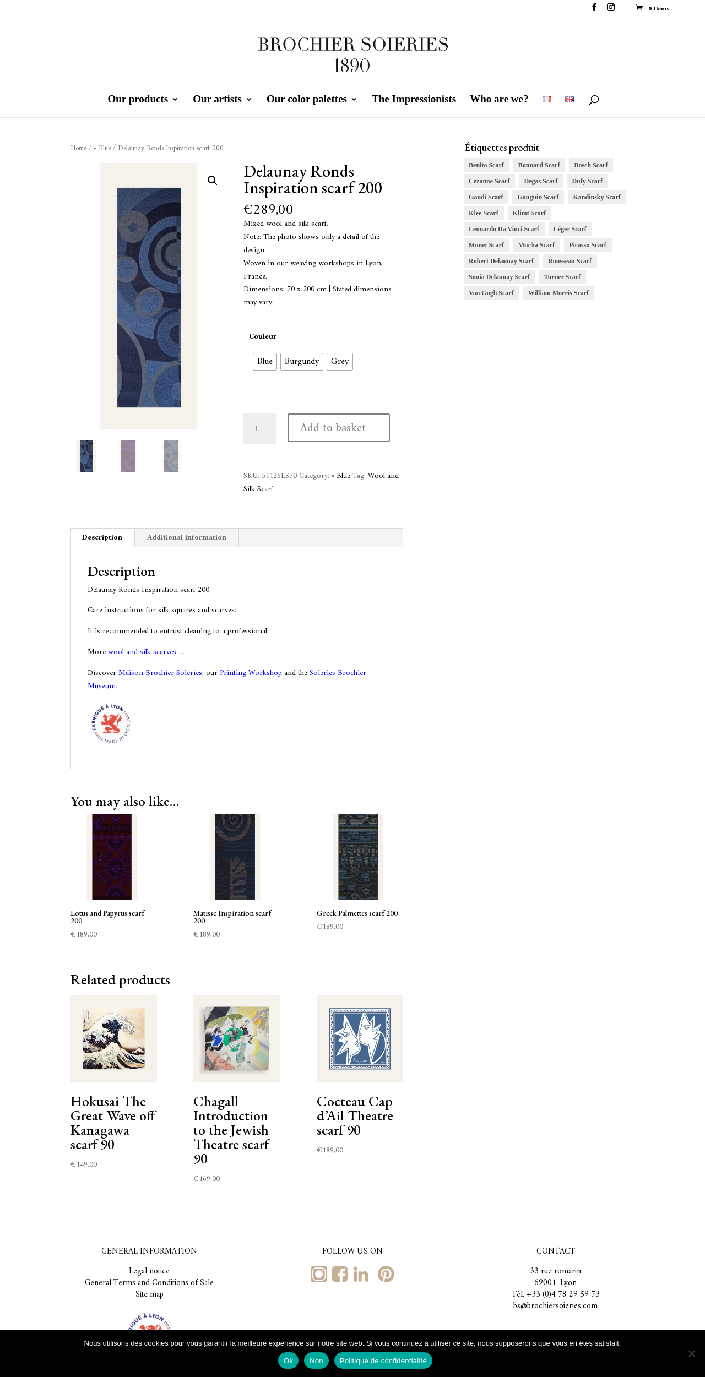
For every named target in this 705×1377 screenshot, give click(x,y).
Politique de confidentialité (383, 1361)
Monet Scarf (486, 245)
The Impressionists (414, 100)
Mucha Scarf (536, 245)
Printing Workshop (251, 673)
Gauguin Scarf (537, 197)
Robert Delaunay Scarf (501, 261)
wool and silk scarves (142, 652)
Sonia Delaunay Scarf (499, 277)
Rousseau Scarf (570, 261)
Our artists (217, 100)
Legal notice (149, 1271)
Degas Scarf (540, 181)
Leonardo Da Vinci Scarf (504, 229)
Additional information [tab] (186, 538)
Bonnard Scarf (539, 165)
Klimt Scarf (529, 213)
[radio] (264, 361)
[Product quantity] (259, 428)
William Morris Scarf (558, 293)
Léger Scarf (570, 229)
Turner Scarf (562, 277)
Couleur (262, 337)
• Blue (102, 149)
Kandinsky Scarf (596, 197)
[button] (213, 181)
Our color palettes (307, 100)
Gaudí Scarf (486, 197)
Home (78, 149)
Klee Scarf (483, 213)
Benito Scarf (486, 165)
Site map (149, 1294)
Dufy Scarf (587, 181)
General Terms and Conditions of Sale (149, 1283)
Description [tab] (102, 538)
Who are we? (499, 100)
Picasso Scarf (587, 245)
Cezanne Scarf (489, 181)
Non (316, 1361)
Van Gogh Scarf (491, 293)
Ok (288, 1361)
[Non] (691, 1353)
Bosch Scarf (591, 165)
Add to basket (333, 428)
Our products (138, 100)
